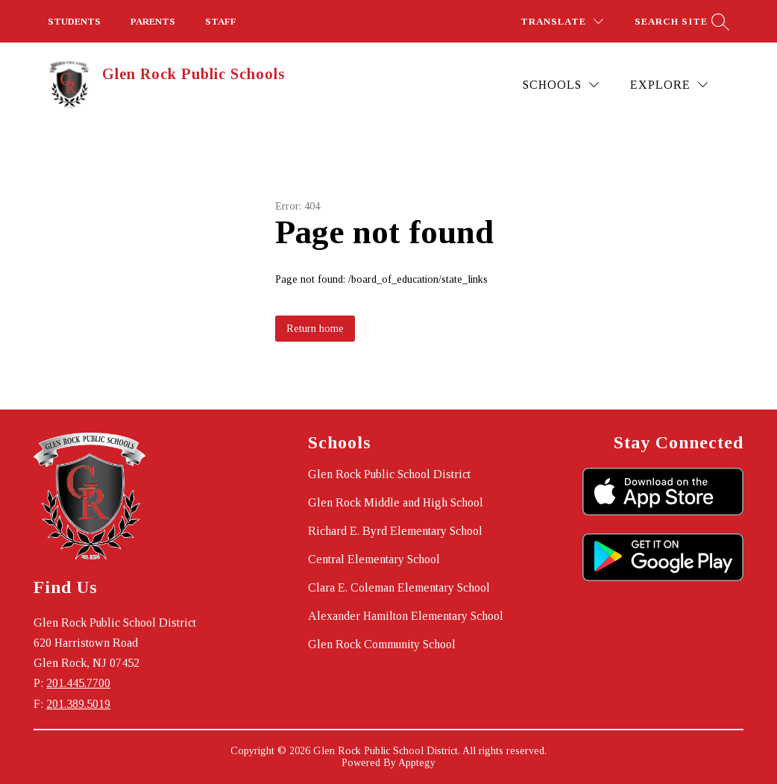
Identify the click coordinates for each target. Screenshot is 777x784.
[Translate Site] (562, 21)
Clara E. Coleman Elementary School (399, 587)
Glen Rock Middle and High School (395, 502)
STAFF (220, 21)
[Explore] (668, 84)
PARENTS (152, 21)
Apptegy (416, 762)
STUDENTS (74, 21)
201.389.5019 (78, 703)
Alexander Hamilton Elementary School (405, 615)
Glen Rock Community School (382, 644)
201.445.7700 (78, 683)
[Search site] (680, 21)
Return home (315, 328)
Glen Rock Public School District (389, 474)
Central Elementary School (374, 559)
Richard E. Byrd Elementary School (395, 530)
